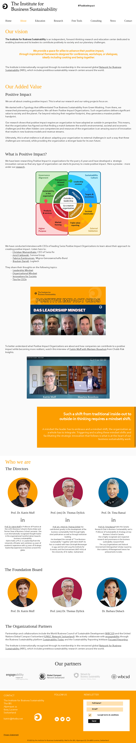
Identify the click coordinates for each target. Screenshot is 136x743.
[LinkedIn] (57, 719)
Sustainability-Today (53, 640)
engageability (112, 636)
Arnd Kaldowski (21, 255)
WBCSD (110, 633)
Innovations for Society (25, 276)
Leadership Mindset (23, 270)
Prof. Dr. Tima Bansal (106, 527)
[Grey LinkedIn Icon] (23, 520)
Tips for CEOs (20, 279)
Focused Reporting (118, 640)
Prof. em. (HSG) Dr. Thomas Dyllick (66, 527)
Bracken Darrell (21, 261)
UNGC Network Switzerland (59, 636)
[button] (9, 695)
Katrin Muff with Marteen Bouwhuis (88, 349)
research (20, 167)
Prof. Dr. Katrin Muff (13, 527)
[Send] (94, 721)
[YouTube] (68, 719)
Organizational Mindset (25, 273)
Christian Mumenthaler (24, 252)
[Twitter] (62, 719)
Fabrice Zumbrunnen (23, 258)
